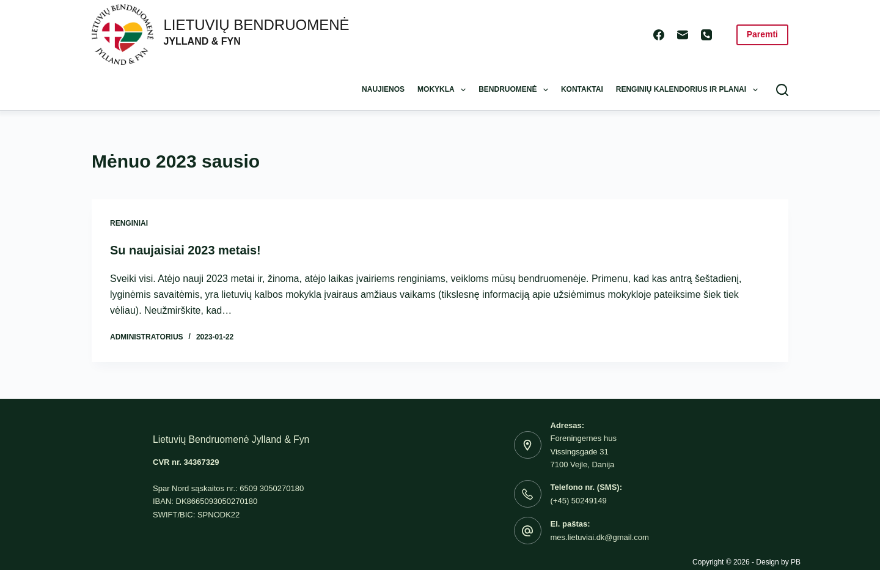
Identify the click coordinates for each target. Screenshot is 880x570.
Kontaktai (582, 89)
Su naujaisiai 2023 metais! (186, 250)
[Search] (782, 90)
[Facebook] (658, 34)
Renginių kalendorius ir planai (689, 90)
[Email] (682, 34)
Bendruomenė (516, 90)
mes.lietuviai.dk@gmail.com (600, 536)
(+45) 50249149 (579, 500)
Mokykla (444, 90)
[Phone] (706, 34)
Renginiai (129, 223)
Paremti (762, 34)
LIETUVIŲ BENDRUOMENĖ (257, 25)
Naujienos (383, 89)
